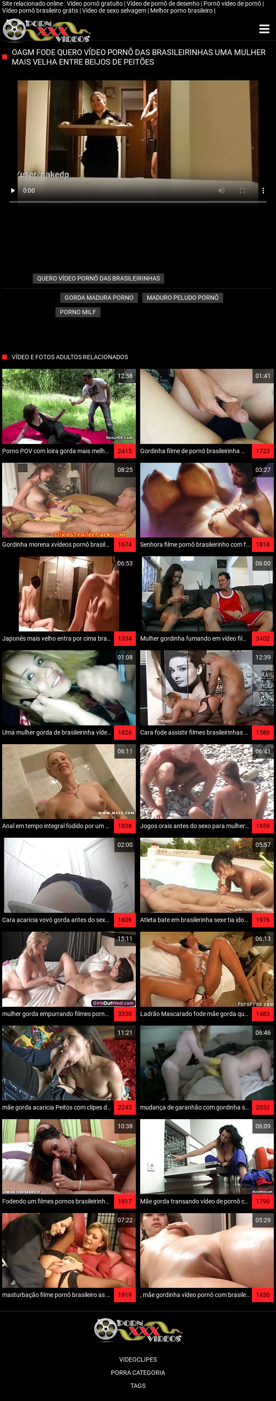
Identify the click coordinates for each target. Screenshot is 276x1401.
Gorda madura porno (99, 297)
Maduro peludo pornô (183, 297)
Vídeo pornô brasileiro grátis (40, 10)
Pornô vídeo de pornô (233, 3)
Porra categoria (138, 1372)
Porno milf (78, 312)
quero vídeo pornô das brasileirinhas (98, 278)
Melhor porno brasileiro (182, 10)
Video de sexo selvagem (115, 10)
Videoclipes (138, 1359)
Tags (138, 1385)
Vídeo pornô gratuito (95, 3)
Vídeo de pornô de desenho (164, 3)
